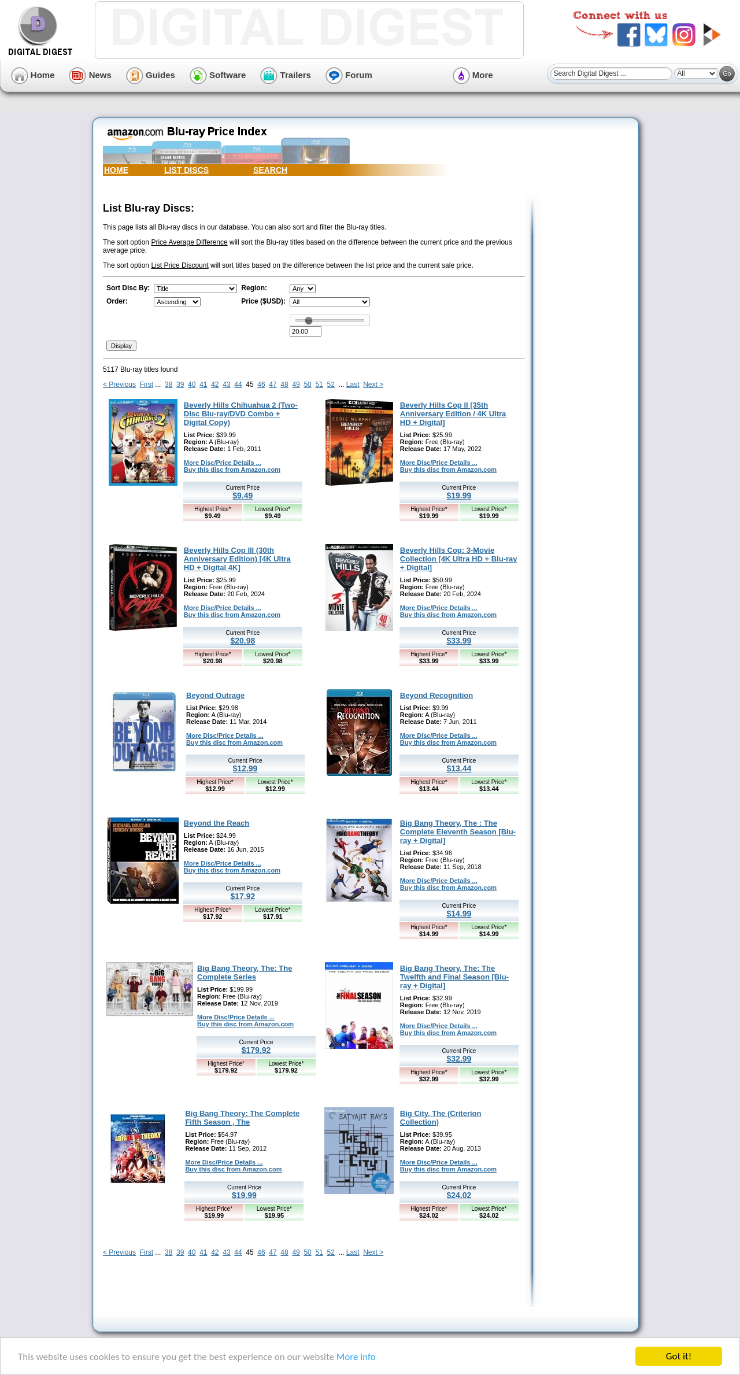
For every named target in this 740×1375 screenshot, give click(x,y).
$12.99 (245, 768)
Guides (150, 75)
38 (168, 384)
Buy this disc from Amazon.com (232, 469)
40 (191, 384)
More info (356, 1357)
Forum (348, 75)
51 (319, 384)
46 (261, 384)
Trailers (285, 75)
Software (218, 75)
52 (330, 384)
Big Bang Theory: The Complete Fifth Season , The (242, 1117)
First (146, 384)
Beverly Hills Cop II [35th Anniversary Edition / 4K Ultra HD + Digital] (453, 414)
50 (307, 384)
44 (238, 384)
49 (295, 384)
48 (284, 384)
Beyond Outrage (215, 695)
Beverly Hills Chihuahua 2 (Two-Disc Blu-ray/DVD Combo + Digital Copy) (241, 414)
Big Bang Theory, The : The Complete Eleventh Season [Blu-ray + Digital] (458, 832)
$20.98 (242, 640)
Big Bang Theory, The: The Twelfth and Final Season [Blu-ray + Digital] (454, 977)
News (90, 75)
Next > (373, 384)
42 (215, 384)
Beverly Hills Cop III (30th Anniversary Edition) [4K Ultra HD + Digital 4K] (237, 559)
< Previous (119, 384)
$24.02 (458, 1195)
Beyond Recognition (436, 695)
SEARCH (270, 170)
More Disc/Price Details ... (222, 462)
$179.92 (256, 1050)
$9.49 (242, 495)
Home (33, 75)
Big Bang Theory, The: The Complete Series (244, 972)
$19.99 (458, 495)
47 (272, 384)
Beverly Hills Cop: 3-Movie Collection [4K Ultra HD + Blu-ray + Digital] (458, 559)
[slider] (308, 320)
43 (226, 384)
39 (180, 384)
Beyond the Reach (216, 823)
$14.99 (458, 913)
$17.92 (242, 896)
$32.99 (458, 1058)
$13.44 (458, 768)
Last (353, 384)
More (473, 75)
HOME (116, 170)
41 (203, 384)
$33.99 (458, 640)
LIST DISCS (186, 170)
